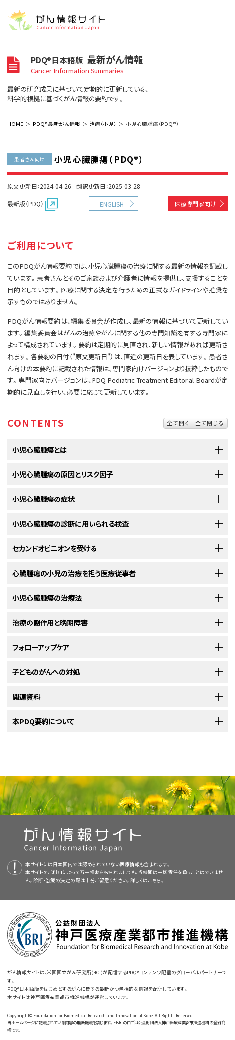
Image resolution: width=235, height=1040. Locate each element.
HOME (15, 123)
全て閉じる (209, 423)
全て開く (178, 423)
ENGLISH (112, 204)
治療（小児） (103, 123)
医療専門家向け (195, 203)
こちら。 (156, 880)
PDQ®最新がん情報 (56, 123)
